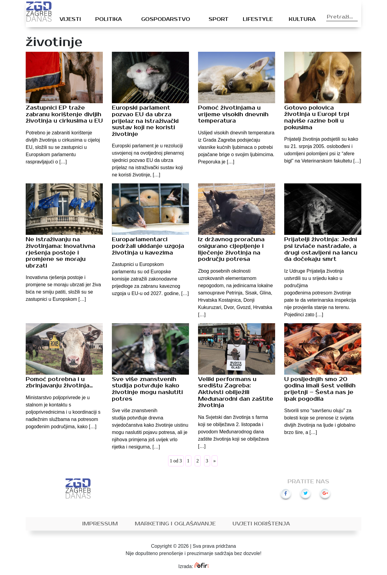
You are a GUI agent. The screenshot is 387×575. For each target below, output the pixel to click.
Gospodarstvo (165, 19)
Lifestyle (258, 19)
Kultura (302, 19)
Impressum (100, 524)
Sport (219, 19)
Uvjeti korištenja (261, 524)
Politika (108, 19)
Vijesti (70, 19)
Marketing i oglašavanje (175, 524)
